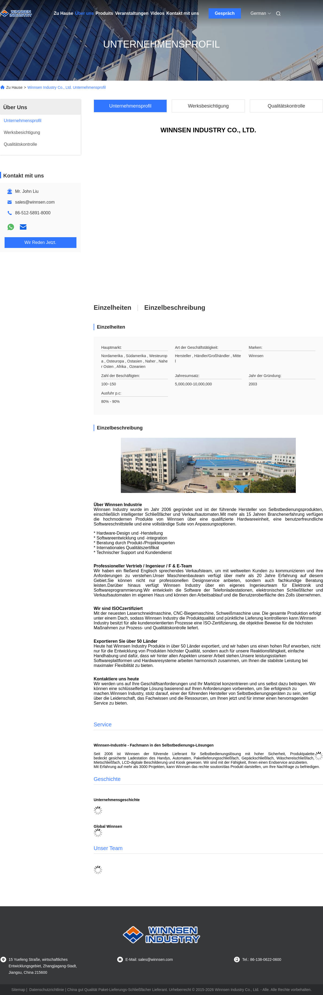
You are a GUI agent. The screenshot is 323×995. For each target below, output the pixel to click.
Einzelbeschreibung (174, 307)
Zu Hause (63, 13)
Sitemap (18, 989)
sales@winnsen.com (35, 202)
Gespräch (225, 13)
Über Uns (15, 107)
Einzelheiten (112, 307)
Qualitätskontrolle (286, 106)
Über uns (84, 13)
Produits (104, 13)
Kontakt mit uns (182, 13)
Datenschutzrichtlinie (46, 989)
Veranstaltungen (131, 13)
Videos (157, 13)
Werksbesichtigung (208, 106)
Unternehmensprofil (130, 106)
